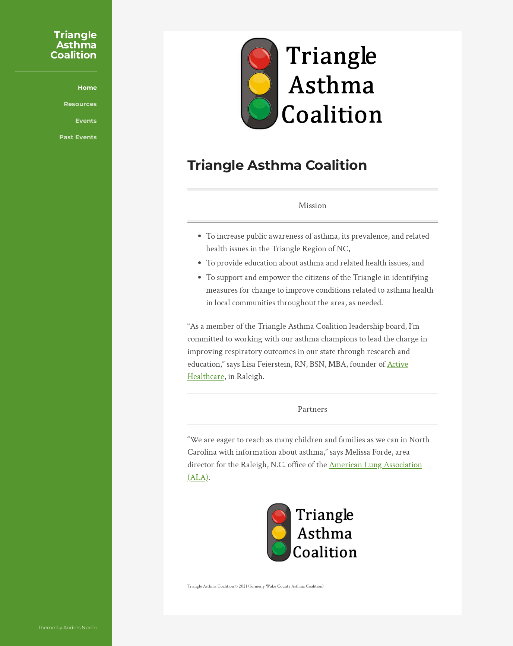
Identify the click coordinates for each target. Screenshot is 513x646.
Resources (80, 104)
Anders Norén (80, 627)
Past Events (78, 137)
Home (87, 87)
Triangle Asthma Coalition (73, 45)
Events (86, 120)
